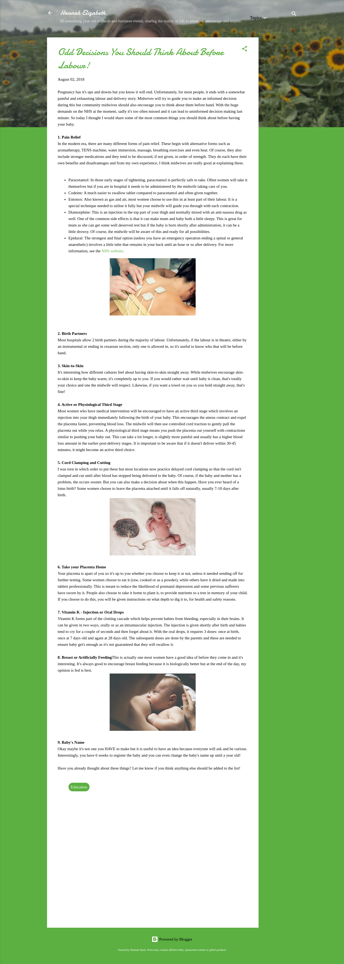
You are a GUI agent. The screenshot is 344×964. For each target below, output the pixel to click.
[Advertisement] (280, 118)
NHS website (112, 251)
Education (79, 787)
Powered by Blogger (172, 939)
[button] (244, 49)
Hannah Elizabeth (83, 12)
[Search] (294, 14)
